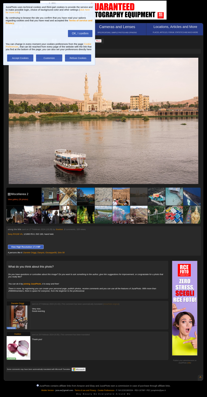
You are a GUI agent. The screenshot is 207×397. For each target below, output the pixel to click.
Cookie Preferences (106, 390)
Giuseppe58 (50, 252)
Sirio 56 (61, 252)
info (189, 363)
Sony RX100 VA (15, 234)
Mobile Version (47, 390)
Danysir (40, 252)
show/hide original (111, 304)
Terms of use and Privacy (85, 390)
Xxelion (59, 229)
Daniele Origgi (29, 252)
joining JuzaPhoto (32, 284)
